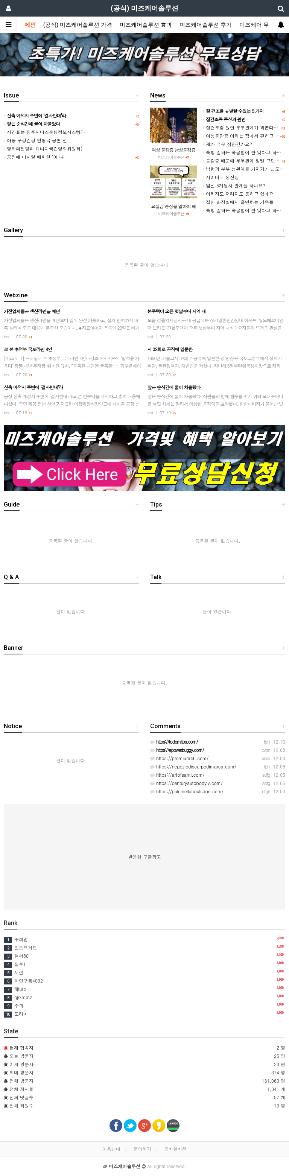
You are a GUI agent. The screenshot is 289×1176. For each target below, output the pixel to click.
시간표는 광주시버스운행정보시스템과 (44, 132)
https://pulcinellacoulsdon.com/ (187, 791)
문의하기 (142, 1149)
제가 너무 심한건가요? (227, 144)
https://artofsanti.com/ (177, 774)
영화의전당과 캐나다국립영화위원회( (43, 148)
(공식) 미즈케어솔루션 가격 (77, 24)
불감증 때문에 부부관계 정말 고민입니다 (246, 160)
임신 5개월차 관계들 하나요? (234, 185)
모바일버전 (175, 1149)
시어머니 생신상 (221, 177)
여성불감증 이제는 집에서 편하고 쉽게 (243, 135)
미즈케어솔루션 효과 (146, 24)
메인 (30, 24)
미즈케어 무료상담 (262, 24)
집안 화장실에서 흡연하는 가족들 (238, 202)
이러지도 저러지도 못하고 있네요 (238, 193)
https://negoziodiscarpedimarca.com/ (193, 766)
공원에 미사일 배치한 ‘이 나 (34, 157)
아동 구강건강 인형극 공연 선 (35, 140)
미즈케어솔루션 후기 (205, 24)
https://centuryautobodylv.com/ (186, 783)
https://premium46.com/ (179, 758)
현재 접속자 (21, 1047)
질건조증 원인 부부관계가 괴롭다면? (242, 127)
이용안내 (111, 1149)
